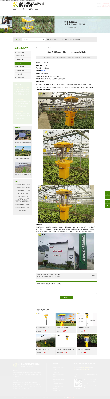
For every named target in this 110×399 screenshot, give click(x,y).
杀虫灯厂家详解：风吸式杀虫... (22, 199)
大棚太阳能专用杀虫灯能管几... (22, 207)
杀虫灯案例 (38, 14)
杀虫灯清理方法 (80, 39)
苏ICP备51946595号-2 (58, 397)
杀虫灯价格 (50, 14)
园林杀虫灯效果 (19, 70)
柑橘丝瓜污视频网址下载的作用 (22, 184)
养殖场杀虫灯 (19, 74)
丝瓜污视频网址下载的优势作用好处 (59, 368)
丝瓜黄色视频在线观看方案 (22, 87)
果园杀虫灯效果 (19, 52)
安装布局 (62, 14)
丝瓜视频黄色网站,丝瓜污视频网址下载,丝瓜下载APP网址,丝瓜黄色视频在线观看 (17, 0)
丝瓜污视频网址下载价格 (70, 39)
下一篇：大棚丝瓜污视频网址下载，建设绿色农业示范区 (49, 276)
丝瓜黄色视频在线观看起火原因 (22, 190)
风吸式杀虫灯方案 (19, 111)
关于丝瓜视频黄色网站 (88, 14)
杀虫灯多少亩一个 (59, 39)
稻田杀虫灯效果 (19, 59)
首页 (15, 14)
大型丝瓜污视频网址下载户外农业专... (22, 197)
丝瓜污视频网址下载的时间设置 (59, 375)
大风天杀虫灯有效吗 (19, 210)
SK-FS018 (43, 70)
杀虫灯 (39, 47)
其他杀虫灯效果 (19, 77)
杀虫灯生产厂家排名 (59, 391)
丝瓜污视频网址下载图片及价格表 (59, 387)
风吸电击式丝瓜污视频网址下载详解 (22, 188)
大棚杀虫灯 (18, 63)
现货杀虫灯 (25, 14)
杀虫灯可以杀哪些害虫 (59, 384)
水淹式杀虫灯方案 (19, 99)
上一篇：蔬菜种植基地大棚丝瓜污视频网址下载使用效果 (49, 274)
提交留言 (66, 297)
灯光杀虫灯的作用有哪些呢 (21, 201)
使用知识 (73, 14)
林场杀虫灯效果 (19, 66)
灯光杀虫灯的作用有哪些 (20, 193)
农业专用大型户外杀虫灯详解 (21, 204)
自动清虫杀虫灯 (51, 39)
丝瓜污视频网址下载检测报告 (59, 380)
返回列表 (92, 275)
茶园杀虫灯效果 (19, 55)
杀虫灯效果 (44, 47)
